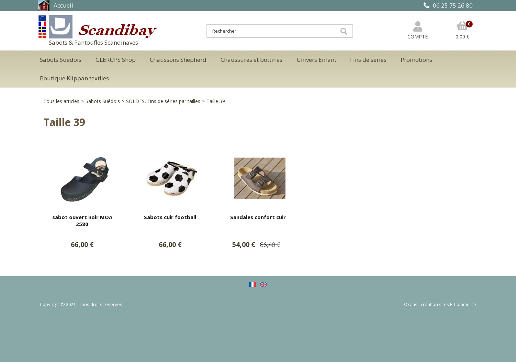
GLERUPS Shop (116, 60)
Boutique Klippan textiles (74, 78)
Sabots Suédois (60, 60)
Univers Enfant (316, 60)
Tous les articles (61, 101)
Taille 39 (215, 101)
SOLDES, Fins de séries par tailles (163, 101)
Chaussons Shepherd (178, 60)
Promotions (416, 60)
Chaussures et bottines (251, 60)
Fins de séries (368, 60)
